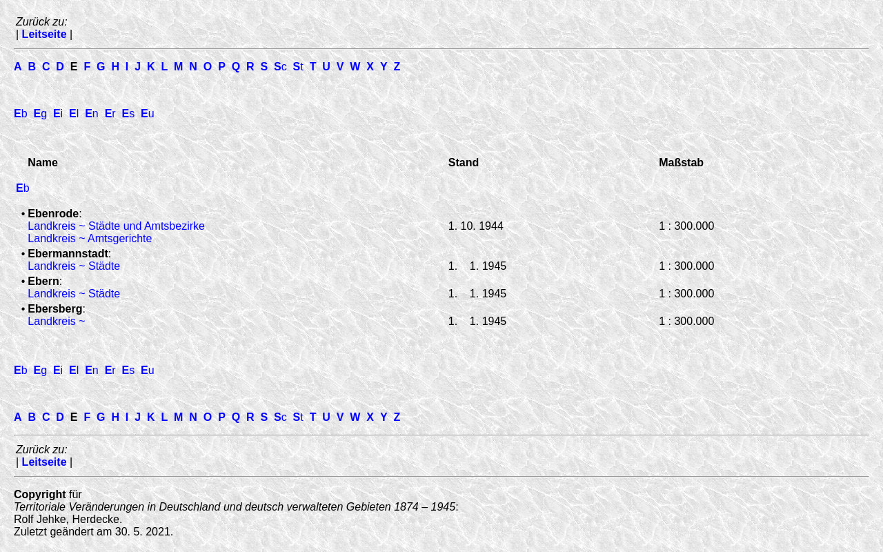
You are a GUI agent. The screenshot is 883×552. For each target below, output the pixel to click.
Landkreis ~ (56, 321)
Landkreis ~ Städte (74, 266)
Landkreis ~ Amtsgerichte (90, 238)
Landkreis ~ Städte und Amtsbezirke (116, 226)
